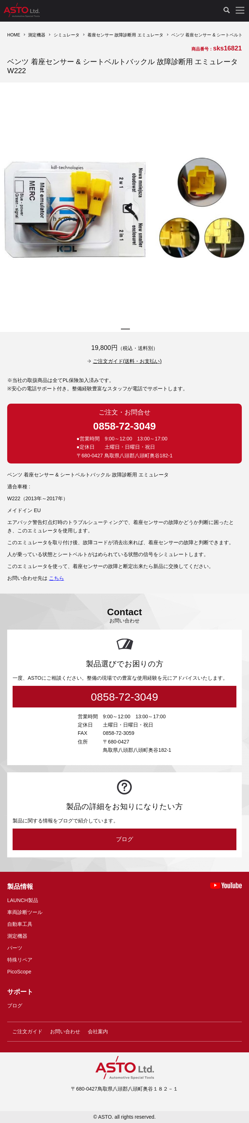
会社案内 (98, 1031)
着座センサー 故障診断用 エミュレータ (125, 34)
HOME (13, 34)
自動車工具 (19, 924)
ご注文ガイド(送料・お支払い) (127, 361)
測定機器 (36, 34)
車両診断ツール (24, 912)
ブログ (124, 839)
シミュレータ (67, 34)
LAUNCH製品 (22, 900)
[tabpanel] (124, 207)
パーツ (14, 948)
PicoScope (19, 972)
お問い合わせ (65, 1031)
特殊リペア (19, 960)
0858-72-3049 (124, 426)
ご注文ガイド (27, 1031)
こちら (56, 578)
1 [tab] (124, 332)
